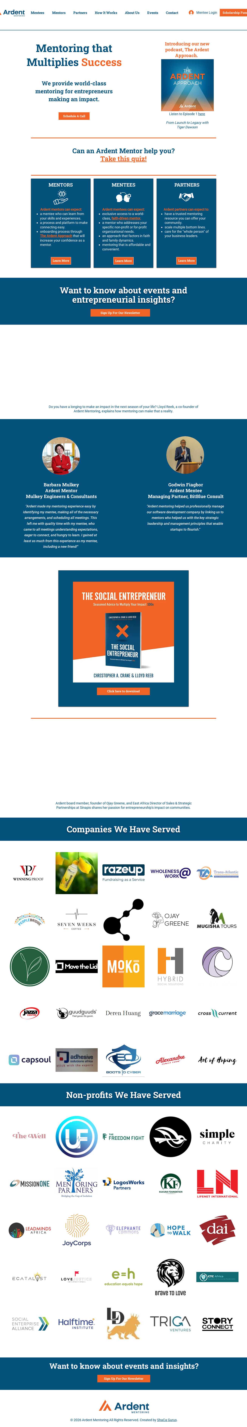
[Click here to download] (123, 691)
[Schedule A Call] (74, 116)
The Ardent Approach (56, 236)
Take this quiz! (123, 158)
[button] (37, 12)
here (201, 114)
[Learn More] (61, 261)
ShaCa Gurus (167, 1420)
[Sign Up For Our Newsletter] (120, 313)
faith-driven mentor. (126, 218)
